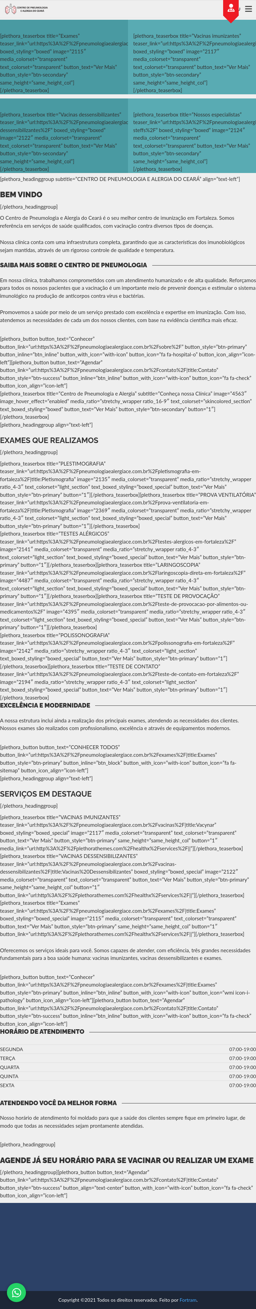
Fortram (188, 1300)
